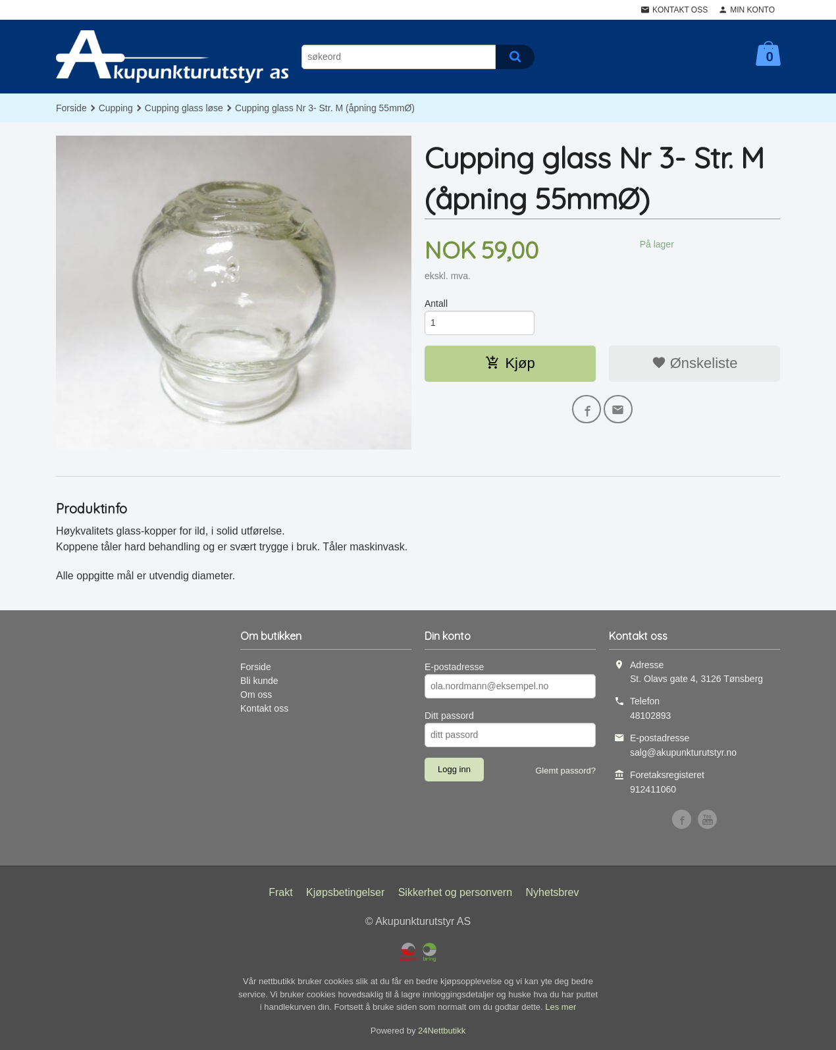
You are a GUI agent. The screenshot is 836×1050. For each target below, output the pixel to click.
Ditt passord (449, 715)
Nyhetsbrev (552, 892)
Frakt (280, 892)
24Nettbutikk (441, 1031)
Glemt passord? (565, 770)
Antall (436, 303)
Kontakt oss (264, 708)
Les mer (560, 1007)
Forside (71, 108)
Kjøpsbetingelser (345, 892)
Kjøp (510, 363)
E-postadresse (454, 667)
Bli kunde (259, 680)
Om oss (256, 694)
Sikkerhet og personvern (455, 892)
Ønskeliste (695, 363)
